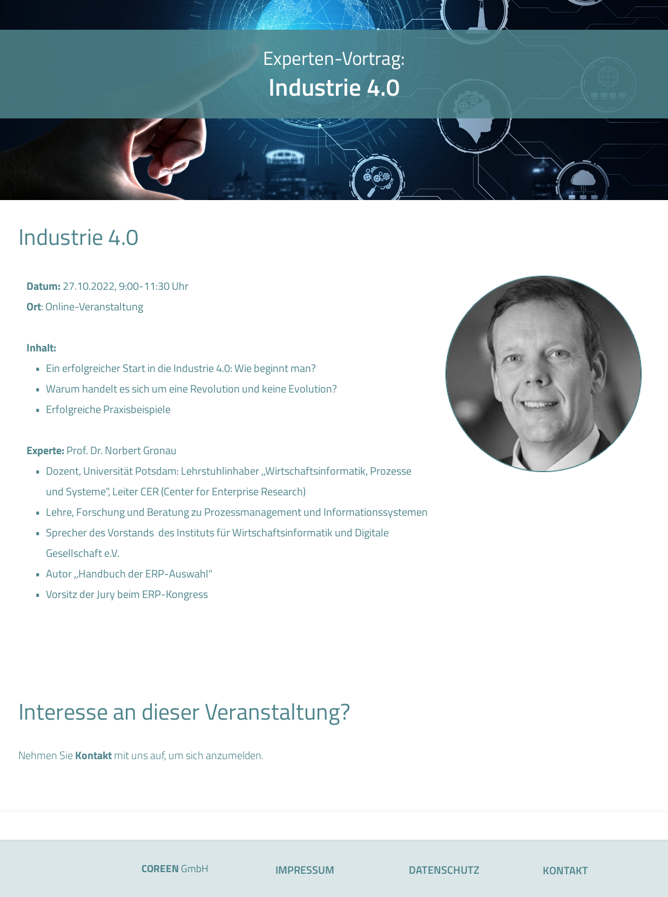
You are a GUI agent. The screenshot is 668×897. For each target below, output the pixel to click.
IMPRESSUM (304, 869)
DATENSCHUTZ (444, 869)
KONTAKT (565, 870)
